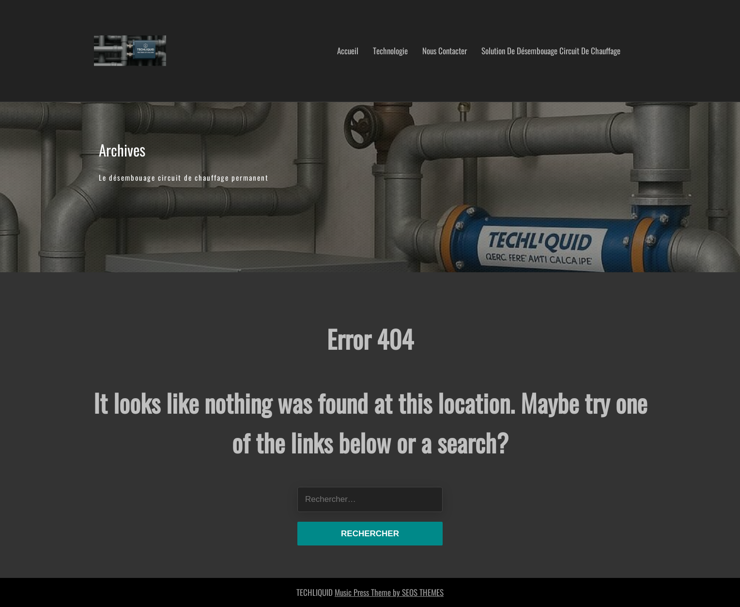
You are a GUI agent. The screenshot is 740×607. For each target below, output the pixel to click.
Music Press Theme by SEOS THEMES (389, 592)
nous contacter (444, 51)
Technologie (390, 51)
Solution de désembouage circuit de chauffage (550, 51)
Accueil (347, 51)
